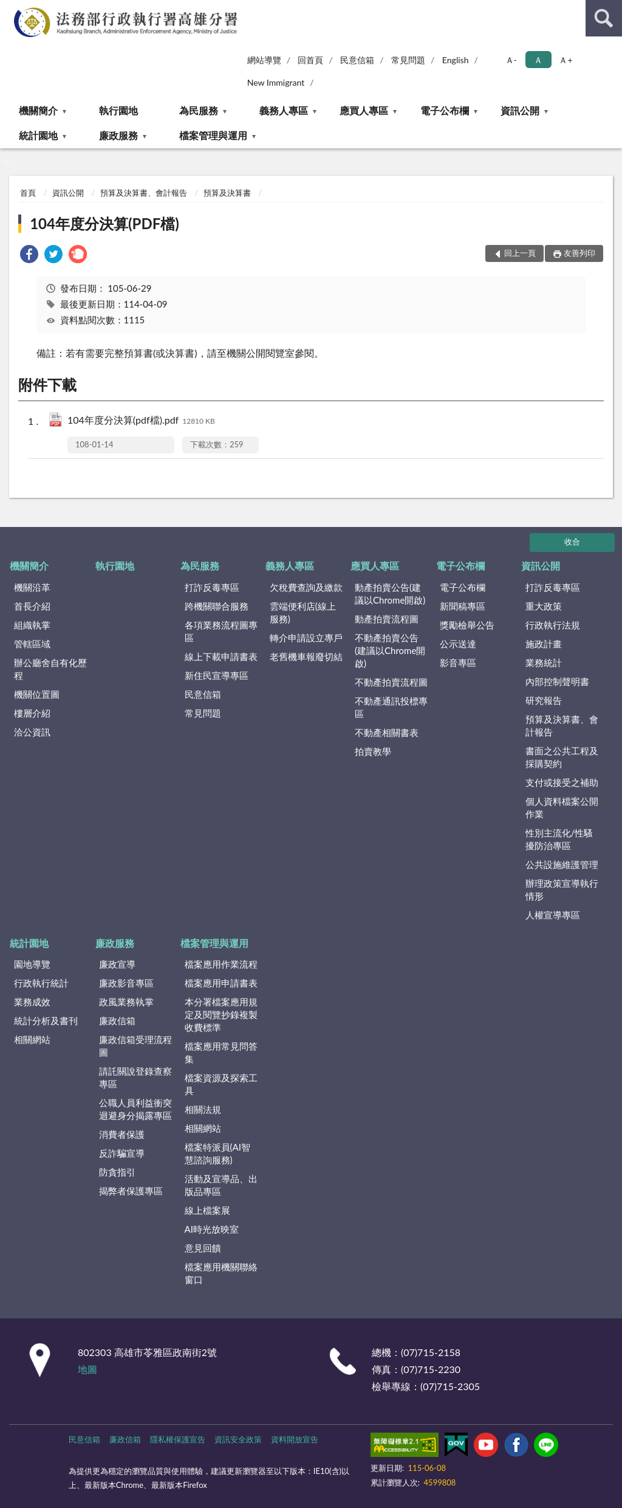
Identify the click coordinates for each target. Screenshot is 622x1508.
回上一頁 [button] (520, 253)
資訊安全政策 (238, 1439)
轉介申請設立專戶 (306, 637)
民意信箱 (357, 60)
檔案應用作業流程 (221, 964)
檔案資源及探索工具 (221, 1084)
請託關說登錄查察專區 (135, 1077)
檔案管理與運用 (213, 135)
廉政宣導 (117, 964)
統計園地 (38, 135)
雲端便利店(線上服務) (303, 612)
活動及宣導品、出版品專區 (221, 1185)
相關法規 (203, 1109)
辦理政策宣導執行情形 (561, 889)
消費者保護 (122, 1134)
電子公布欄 (444, 110)
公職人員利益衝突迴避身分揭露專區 (135, 1109)
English (455, 60)
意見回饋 (203, 1247)
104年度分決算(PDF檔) (104, 223)
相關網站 (32, 1039)
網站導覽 (264, 60)
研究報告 (543, 700)
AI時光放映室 (212, 1229)
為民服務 (198, 110)
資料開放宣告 (294, 1439)
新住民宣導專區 (216, 675)
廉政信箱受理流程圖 (135, 1046)
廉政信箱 (117, 1020)
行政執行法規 (552, 624)
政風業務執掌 (126, 1001)
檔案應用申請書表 (221, 982)
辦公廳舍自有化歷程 (50, 669)
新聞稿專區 (462, 606)
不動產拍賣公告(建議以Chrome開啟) (390, 650)
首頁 (28, 193)
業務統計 (543, 662)
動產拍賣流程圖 (387, 618)
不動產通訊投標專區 (391, 707)
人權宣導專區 (552, 914)
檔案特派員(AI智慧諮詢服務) (217, 1153)
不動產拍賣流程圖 (391, 682)
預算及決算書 (227, 193)
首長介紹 (32, 606)
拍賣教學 (373, 751)
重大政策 (543, 606)
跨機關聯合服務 (216, 606)
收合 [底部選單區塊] (572, 541)
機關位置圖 (37, 694)
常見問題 (408, 60)
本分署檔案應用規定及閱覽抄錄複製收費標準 (221, 1014)
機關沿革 (32, 587)
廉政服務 (118, 135)
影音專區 (458, 662)
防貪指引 (117, 1171)
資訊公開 (520, 110)
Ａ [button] (538, 60)
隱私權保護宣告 (177, 1439)
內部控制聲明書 (557, 681)
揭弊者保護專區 (131, 1190)
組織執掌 (32, 624)
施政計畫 (543, 643)
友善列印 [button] (579, 253)
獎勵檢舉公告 (467, 624)
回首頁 (310, 60)
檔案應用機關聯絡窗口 (221, 1273)
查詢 (604, 18)
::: (10, 9)
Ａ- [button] (511, 60)
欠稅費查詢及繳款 (306, 587)
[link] (29, 255)
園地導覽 (32, 964)
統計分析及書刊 (46, 1020)
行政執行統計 (41, 982)
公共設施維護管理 (561, 864)
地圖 (87, 1369)
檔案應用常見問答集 (221, 1052)
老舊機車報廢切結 (306, 656)
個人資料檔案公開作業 (561, 807)
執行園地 (118, 110)
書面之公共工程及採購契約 (561, 757)
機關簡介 (38, 110)
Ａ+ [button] (565, 60)
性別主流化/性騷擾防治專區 (559, 839)
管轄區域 (32, 643)
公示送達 (458, 643)
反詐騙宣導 (122, 1153)
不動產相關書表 (387, 732)
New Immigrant (276, 82)
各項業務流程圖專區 (221, 631)
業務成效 (32, 1001)
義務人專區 (283, 110)
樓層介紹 (32, 713)
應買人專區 (364, 110)
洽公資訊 (32, 731)
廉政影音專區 (126, 982)
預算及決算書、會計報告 (143, 193)
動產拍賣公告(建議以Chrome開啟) (390, 593)
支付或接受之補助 (561, 782)
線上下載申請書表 (221, 656)
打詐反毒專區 (212, 587)
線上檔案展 (207, 1210)
